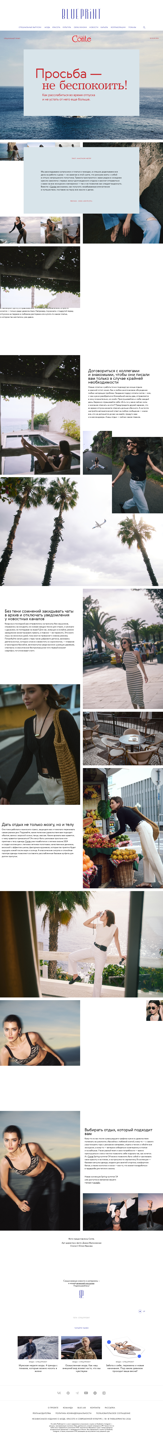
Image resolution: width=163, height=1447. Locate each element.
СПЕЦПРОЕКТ (84, 1318)
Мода (32, 1362)
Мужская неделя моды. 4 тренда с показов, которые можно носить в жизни (38, 1368)
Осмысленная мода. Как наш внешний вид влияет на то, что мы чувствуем (82, 1368)
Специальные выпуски (30, 27)
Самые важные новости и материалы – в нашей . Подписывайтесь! (81, 1283)
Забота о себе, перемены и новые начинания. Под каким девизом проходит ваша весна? (125, 1368)
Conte (53, 187)
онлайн (96, 1183)
